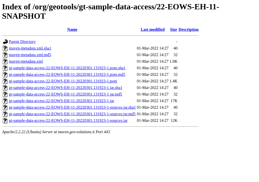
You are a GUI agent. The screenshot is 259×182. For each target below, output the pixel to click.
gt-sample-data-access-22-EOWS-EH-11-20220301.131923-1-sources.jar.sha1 (72, 107)
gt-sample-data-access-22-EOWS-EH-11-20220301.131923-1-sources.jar (68, 120)
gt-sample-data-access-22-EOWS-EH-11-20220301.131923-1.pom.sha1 (67, 68)
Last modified (153, 29)
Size (173, 29)
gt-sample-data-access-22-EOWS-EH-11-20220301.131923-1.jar (61, 101)
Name (72, 29)
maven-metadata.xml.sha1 (30, 48)
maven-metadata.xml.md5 (30, 55)
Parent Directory (22, 41)
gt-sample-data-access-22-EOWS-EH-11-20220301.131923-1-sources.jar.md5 (72, 114)
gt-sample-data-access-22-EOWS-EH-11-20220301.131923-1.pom (63, 81)
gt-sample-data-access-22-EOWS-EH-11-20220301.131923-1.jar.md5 (65, 94)
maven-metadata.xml (26, 61)
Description (189, 29)
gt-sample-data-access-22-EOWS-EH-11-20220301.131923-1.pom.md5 (67, 74)
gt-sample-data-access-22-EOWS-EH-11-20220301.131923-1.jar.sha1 (65, 87)
